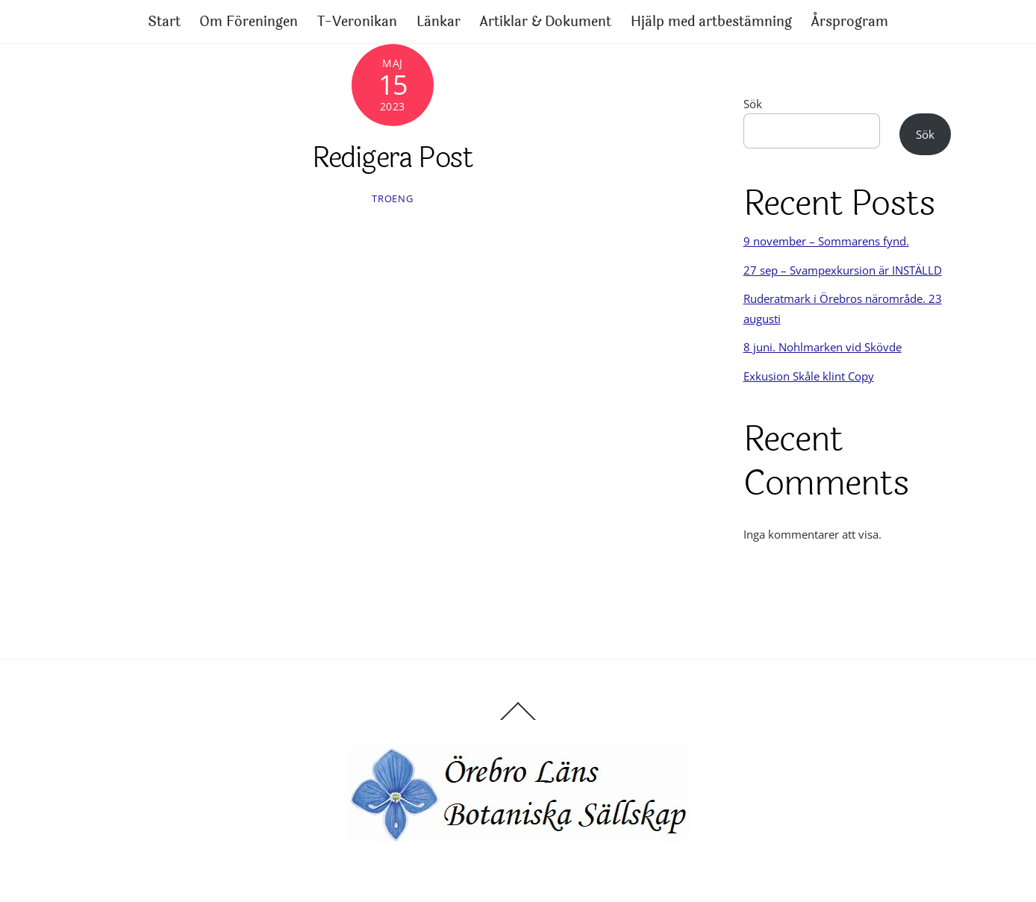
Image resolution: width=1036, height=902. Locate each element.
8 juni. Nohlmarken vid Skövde (822, 346)
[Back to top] (518, 719)
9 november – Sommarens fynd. (826, 241)
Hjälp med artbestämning (711, 21)
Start (164, 21)
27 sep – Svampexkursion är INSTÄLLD (842, 270)
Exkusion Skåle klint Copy (808, 376)
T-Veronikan (357, 21)
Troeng (392, 198)
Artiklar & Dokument (545, 21)
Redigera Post (392, 158)
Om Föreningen (248, 21)
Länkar (438, 21)
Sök (752, 103)
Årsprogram (849, 21)
